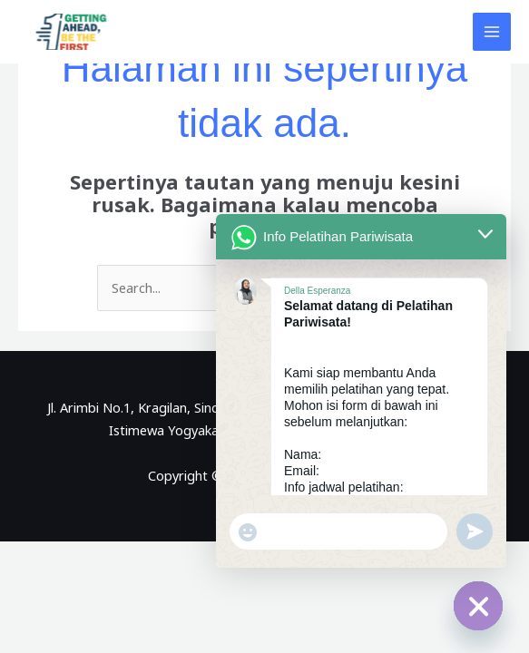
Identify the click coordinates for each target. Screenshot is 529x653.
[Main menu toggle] (492, 32)
